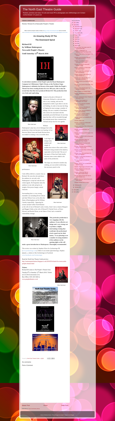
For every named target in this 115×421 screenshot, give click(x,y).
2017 (75, 22)
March (76, 45)
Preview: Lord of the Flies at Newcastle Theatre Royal (81, 173)
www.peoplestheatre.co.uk (30, 279)
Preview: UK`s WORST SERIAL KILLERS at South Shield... (82, 114)
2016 (75, 24)
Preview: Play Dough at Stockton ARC (84, 166)
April (76, 43)
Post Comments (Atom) (34, 408)
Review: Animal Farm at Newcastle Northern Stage (83, 164)
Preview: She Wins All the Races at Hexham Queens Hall (83, 147)
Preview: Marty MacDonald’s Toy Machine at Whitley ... (82, 88)
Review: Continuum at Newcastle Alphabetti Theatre (82, 68)
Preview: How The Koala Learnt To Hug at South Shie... (83, 48)
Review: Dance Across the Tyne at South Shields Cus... (83, 176)
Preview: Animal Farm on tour (82, 182)
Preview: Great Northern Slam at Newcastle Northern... (82, 58)
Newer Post (26, 405)
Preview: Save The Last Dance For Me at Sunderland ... (83, 71)
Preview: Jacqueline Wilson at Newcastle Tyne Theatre (82, 140)
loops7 (62, 415)
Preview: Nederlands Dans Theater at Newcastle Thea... (84, 97)
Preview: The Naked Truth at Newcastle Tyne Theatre (81, 61)
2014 (75, 192)
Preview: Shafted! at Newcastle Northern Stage (82, 65)
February (77, 185)
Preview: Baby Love (79, 120)
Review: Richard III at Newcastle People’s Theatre (82, 143)
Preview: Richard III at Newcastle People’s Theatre (82, 169)
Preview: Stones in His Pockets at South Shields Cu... (83, 75)
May (76, 41)
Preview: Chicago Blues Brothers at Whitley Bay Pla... (83, 157)
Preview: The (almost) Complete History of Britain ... (82, 104)
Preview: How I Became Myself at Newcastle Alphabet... (83, 111)
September (77, 32)
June (76, 39)
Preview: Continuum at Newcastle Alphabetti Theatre (83, 123)
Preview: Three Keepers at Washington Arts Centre (81, 101)
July (76, 37)
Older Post (64, 405)
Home (45, 405)
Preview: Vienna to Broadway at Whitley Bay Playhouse (82, 107)
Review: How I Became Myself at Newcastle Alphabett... (82, 78)
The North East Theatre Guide (42, 9)
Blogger (72, 415)
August (77, 35)
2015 (75, 189)
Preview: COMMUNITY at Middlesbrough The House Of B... (83, 51)
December (77, 26)
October (77, 30)
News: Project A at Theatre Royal (82, 91)
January (77, 187)
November (77, 28)
